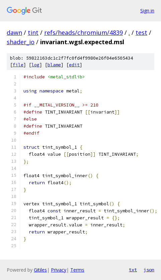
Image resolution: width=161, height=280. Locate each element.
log (35, 65)
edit (74, 65)
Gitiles (40, 270)
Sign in (147, 10)
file (18, 65)
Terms (77, 270)
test (141, 32)
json (149, 270)
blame (54, 65)
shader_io (20, 42)
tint (33, 32)
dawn (14, 32)
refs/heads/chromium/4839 (83, 32)
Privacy (58, 270)
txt (133, 270)
